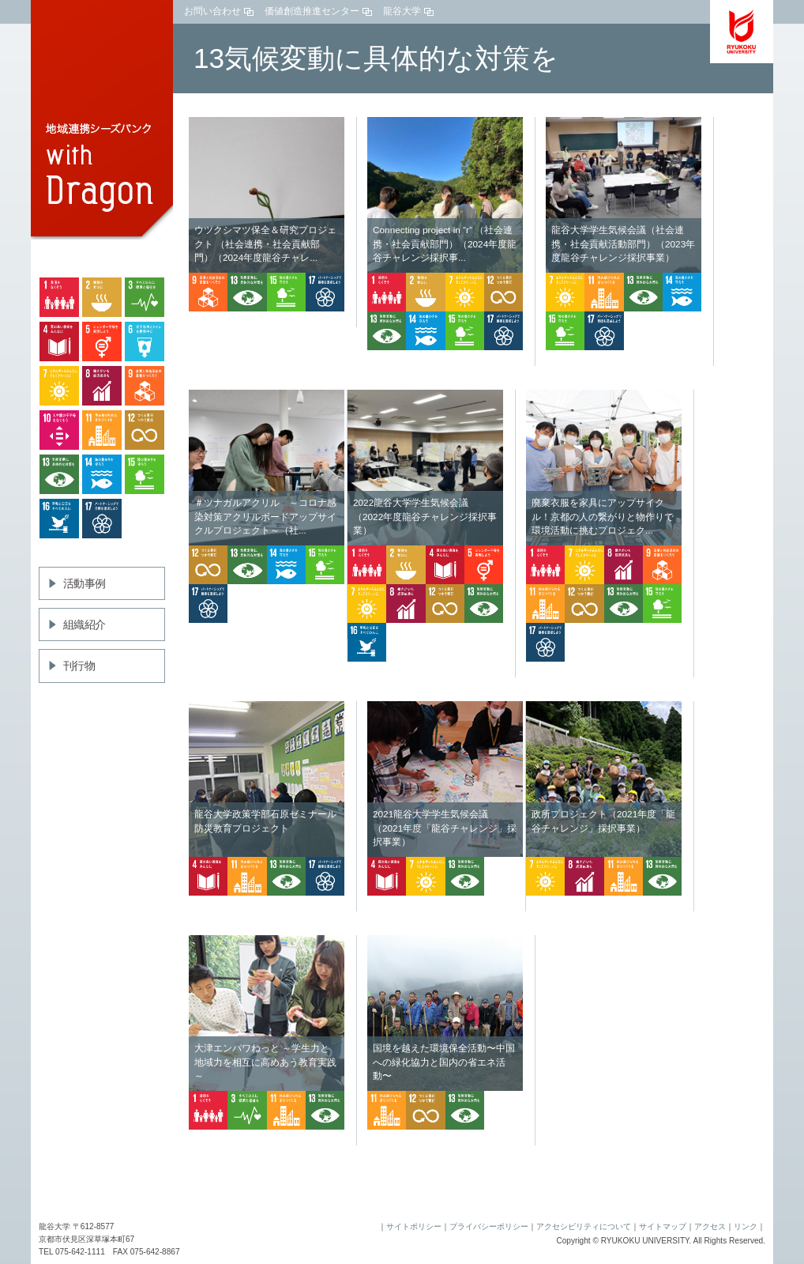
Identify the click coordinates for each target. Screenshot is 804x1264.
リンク (745, 1226)
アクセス (710, 1226)
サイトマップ (662, 1226)
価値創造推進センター (312, 11)
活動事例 (84, 583)
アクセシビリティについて (583, 1226)
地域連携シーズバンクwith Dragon (102, 122)
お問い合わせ (212, 11)
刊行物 (79, 665)
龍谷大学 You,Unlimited (741, 31)
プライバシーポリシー (488, 1226)
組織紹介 (84, 624)
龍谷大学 (402, 11)
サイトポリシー (413, 1226)
